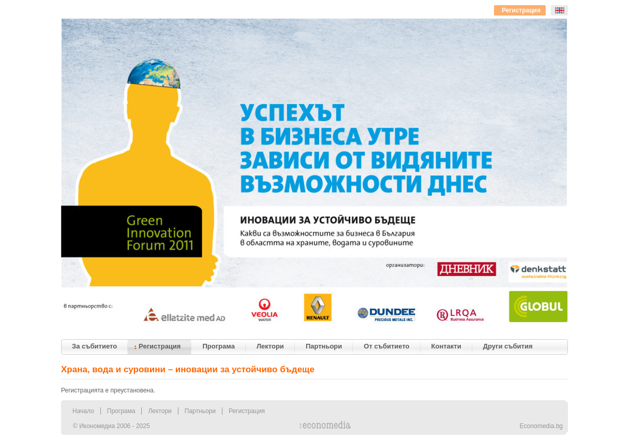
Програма (121, 411)
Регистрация (247, 411)
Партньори (200, 411)
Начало (83, 411)
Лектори (159, 411)
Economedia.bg (541, 426)
